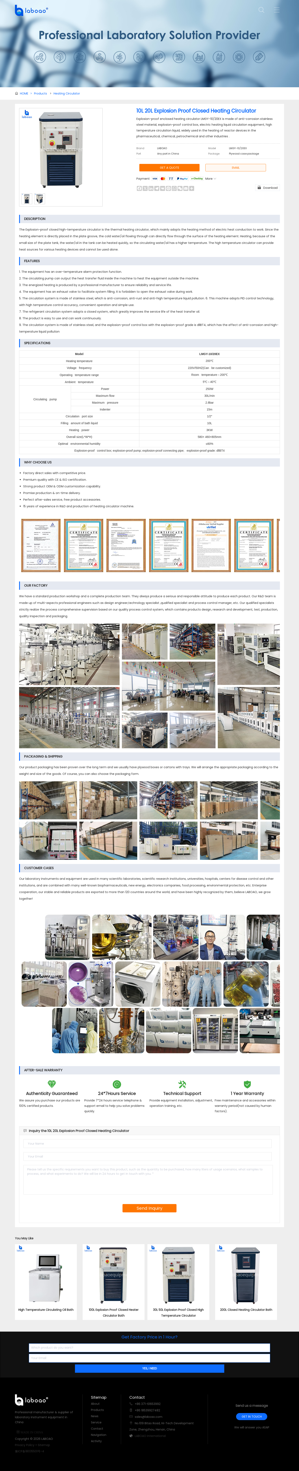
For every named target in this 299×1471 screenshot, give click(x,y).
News (94, 1416)
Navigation (98, 1435)
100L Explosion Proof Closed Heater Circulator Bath (113, 1313)
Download (267, 187)
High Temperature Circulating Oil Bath (46, 1310)
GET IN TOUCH (252, 1416)
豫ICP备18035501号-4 (29, 1451)
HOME (26, 93)
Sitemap (44, 1445)
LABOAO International (150, 1436)
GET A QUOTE (169, 168)
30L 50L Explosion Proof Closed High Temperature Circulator (178, 1313)
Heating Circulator (67, 93)
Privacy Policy (24, 1445)
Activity (96, 1441)
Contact (97, 1429)
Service (96, 1422)
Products (40, 93)
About (95, 1404)
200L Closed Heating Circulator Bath (246, 1310)
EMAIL (236, 168)
